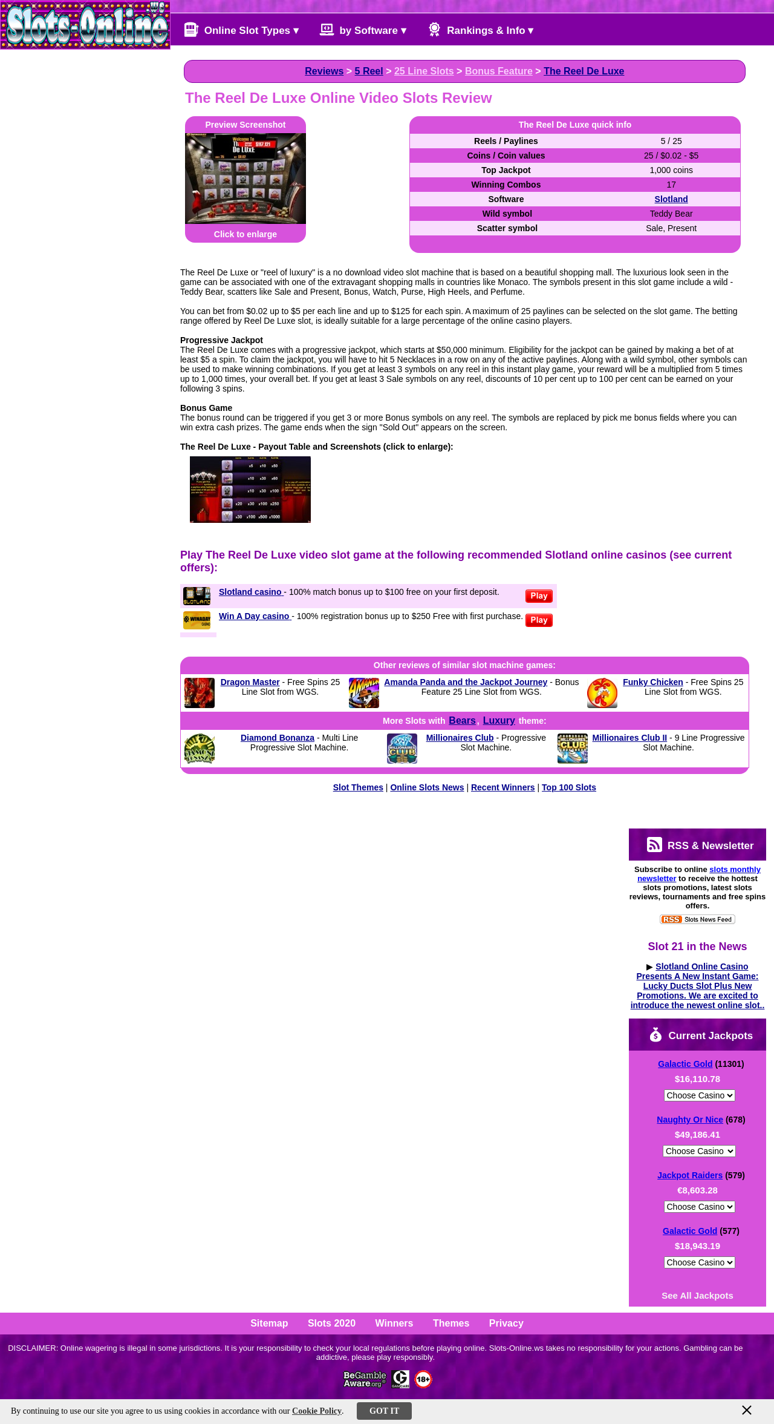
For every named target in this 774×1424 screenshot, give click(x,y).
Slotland (671, 199)
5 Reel (369, 71)
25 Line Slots (424, 71)
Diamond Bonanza (277, 738)
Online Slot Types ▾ (241, 29)
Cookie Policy (317, 1411)
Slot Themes (358, 787)
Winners (395, 1323)
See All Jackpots (697, 1295)
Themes (451, 1323)
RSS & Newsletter (700, 844)
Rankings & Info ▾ (480, 29)
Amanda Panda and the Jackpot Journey (465, 682)
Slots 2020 (332, 1323)
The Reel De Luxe (584, 71)
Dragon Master (250, 682)
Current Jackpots (700, 1034)
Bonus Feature (499, 71)
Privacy (506, 1323)
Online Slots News (427, 787)
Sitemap (269, 1323)
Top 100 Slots (569, 787)
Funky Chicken (653, 682)
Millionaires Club (460, 738)
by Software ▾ (362, 29)
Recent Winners (503, 787)
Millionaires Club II (630, 738)
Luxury (499, 720)
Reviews (324, 71)
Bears (462, 720)
